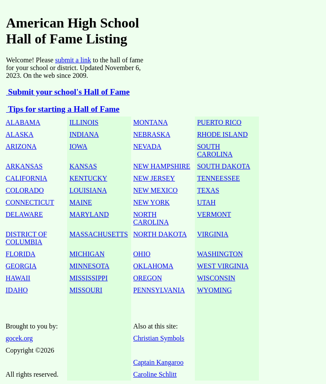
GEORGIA (21, 266)
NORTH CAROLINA (151, 218)
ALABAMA (23, 122)
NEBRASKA (151, 134)
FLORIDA (20, 254)
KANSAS (83, 166)
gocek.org (19, 338)
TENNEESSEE (218, 178)
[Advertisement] (234, 27)
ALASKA (20, 134)
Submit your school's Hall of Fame (67, 91)
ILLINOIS (83, 122)
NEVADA (147, 146)
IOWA (78, 146)
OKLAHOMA (153, 266)
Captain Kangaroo (158, 362)
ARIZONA (21, 146)
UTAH (206, 202)
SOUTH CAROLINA (215, 150)
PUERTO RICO (219, 122)
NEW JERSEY (154, 178)
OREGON (147, 278)
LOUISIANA (88, 190)
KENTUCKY (88, 178)
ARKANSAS (24, 166)
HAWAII (18, 278)
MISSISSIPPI (88, 278)
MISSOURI (85, 290)
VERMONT (214, 214)
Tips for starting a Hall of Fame (63, 109)
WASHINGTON (220, 254)
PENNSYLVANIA (159, 290)
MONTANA (150, 122)
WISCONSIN (216, 278)
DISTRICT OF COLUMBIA (26, 238)
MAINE (80, 202)
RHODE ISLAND (222, 134)
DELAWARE (24, 214)
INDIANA (83, 134)
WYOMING (214, 290)
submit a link (73, 60)
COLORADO (25, 190)
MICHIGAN (87, 254)
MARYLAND (89, 214)
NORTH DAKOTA (160, 234)
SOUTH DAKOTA (223, 166)
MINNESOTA (89, 266)
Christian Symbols (159, 338)
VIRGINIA (212, 234)
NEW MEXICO (155, 190)
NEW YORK (151, 202)
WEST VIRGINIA (223, 266)
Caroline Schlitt (155, 374)
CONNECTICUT (30, 202)
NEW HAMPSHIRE (162, 166)
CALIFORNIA (26, 178)
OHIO (142, 254)
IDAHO (17, 290)
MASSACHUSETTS (98, 234)
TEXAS (208, 190)
